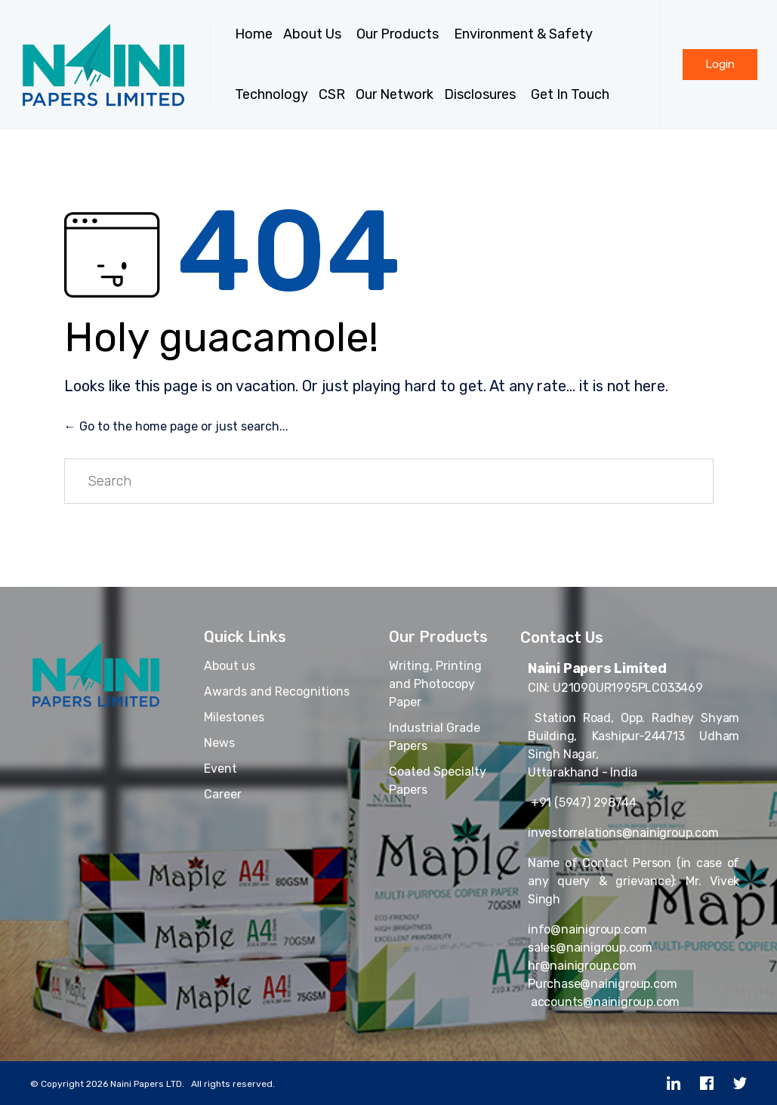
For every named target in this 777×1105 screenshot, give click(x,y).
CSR (332, 94)
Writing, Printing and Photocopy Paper (435, 684)
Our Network (394, 94)
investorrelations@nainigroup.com (623, 833)
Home (254, 34)
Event (220, 768)
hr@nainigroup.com (582, 965)
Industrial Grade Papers (434, 737)
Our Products (399, 34)
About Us (314, 34)
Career (223, 794)
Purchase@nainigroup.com (602, 984)
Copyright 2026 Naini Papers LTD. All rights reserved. (158, 1084)
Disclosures (482, 94)
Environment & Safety (523, 34)
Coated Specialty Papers (437, 780)
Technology (271, 94)
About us (229, 666)
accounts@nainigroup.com (604, 1002)
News (219, 743)
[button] (720, 64)
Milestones (234, 717)
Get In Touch (572, 94)
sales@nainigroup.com (590, 947)
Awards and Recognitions (277, 691)
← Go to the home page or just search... (176, 426)
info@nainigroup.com (587, 929)
